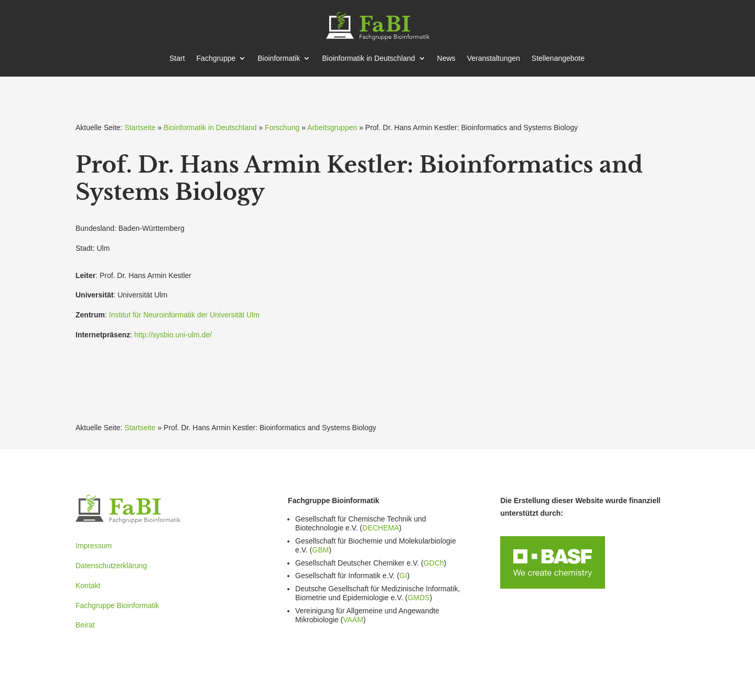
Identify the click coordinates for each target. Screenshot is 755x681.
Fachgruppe (216, 58)
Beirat (85, 625)
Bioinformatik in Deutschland (210, 127)
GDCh (434, 563)
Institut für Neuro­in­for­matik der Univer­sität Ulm (184, 315)
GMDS (418, 597)
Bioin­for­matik (278, 58)
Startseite (139, 127)
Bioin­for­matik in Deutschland (368, 58)
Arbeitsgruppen (332, 127)
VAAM (353, 619)
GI (403, 575)
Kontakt (88, 585)
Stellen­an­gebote (558, 58)
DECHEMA (380, 528)
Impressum (94, 545)
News (446, 58)
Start (177, 58)
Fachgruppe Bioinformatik (117, 605)
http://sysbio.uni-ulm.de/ (173, 335)
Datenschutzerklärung (111, 565)
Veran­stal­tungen (493, 58)
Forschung (282, 127)
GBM (320, 550)
